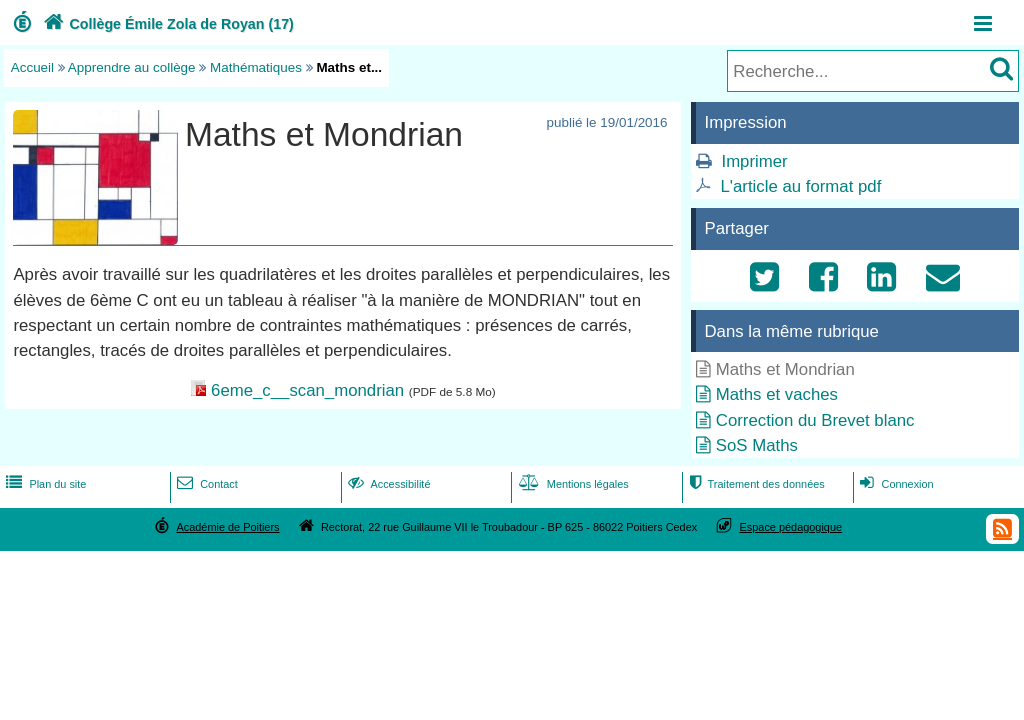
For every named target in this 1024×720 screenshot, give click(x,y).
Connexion (894, 484)
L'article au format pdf (800, 186)
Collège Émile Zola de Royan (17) (166, 24)
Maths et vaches (777, 394)
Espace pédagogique (791, 527)
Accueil (32, 67)
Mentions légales (572, 484)
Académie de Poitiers (227, 527)
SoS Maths (757, 445)
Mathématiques (256, 67)
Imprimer (754, 161)
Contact (205, 484)
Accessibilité (387, 484)
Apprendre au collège (132, 67)
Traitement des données (754, 484)
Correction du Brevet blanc (815, 420)
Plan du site (44, 484)
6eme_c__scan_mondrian (307, 390)
